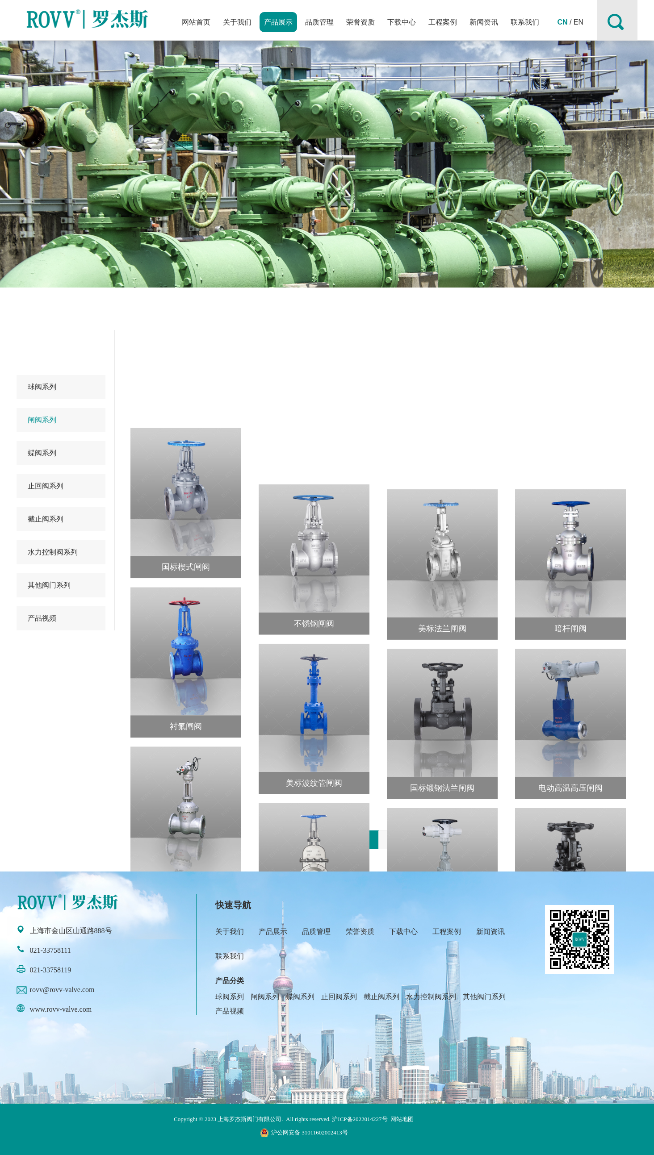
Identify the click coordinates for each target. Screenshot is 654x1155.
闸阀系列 (42, 420)
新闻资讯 (484, 22)
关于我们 (237, 22)
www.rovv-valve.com (61, 1009)
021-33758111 (50, 950)
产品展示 (278, 22)
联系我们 (525, 22)
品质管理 (319, 22)
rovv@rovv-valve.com (62, 989)
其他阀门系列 (49, 585)
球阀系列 (42, 387)
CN (562, 22)
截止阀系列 (45, 519)
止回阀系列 (45, 486)
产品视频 (42, 618)
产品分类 (229, 980)
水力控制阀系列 (53, 552)
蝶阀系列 (42, 453)
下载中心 (401, 22)
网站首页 (196, 22)
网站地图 (402, 1119)
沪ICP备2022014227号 (359, 1119)
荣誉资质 (360, 22)
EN (578, 22)
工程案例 (442, 22)
